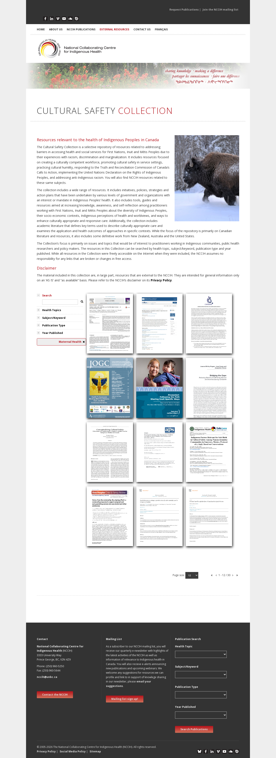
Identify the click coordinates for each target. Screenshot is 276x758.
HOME (41, 29)
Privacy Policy (161, 280)
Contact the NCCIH (55, 694)
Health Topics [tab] (51, 310)
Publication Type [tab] (53, 325)
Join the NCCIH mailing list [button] (220, 9)
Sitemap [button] (95, 751)
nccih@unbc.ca (47, 677)
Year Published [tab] (52, 333)
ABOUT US (55, 29)
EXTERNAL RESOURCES (114, 29)
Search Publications (194, 729)
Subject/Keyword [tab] (53, 318)
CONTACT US (141, 29)
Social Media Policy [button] (73, 751)
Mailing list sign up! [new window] (124, 699)
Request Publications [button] (184, 9)
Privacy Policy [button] (46, 751)
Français (161, 29)
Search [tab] (47, 295)
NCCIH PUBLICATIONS (81, 29)
